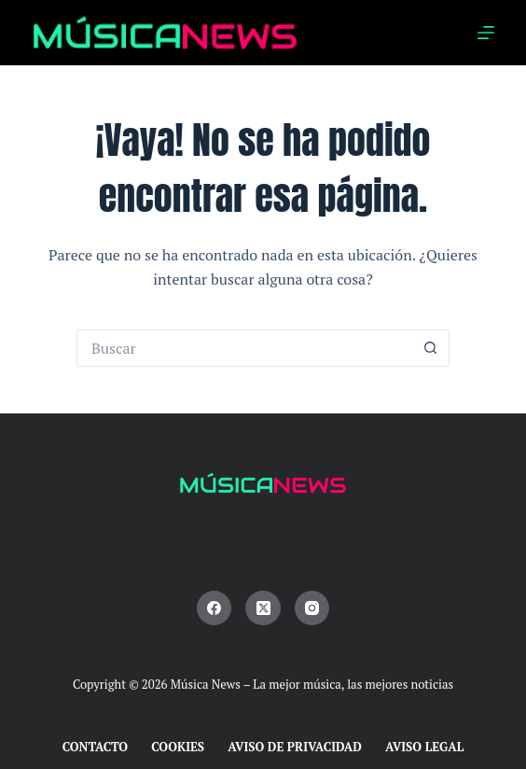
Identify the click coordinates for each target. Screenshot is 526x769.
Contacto (95, 747)
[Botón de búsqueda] (431, 348)
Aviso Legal (424, 747)
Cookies (177, 747)
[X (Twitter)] (263, 608)
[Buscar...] (244, 348)
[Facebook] (214, 608)
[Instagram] (312, 608)
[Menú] (486, 32)
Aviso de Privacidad (295, 747)
